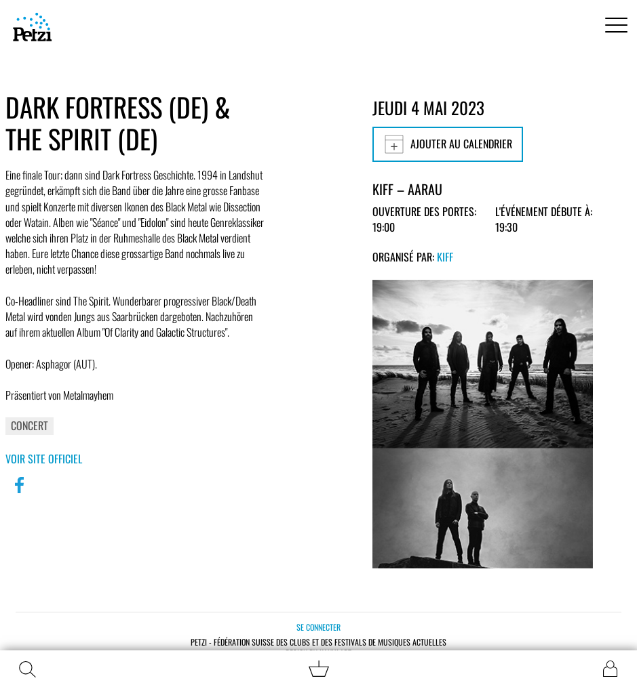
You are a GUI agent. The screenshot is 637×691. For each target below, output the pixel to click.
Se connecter (318, 627)
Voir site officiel (43, 459)
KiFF (445, 257)
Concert (29, 425)
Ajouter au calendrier (447, 144)
